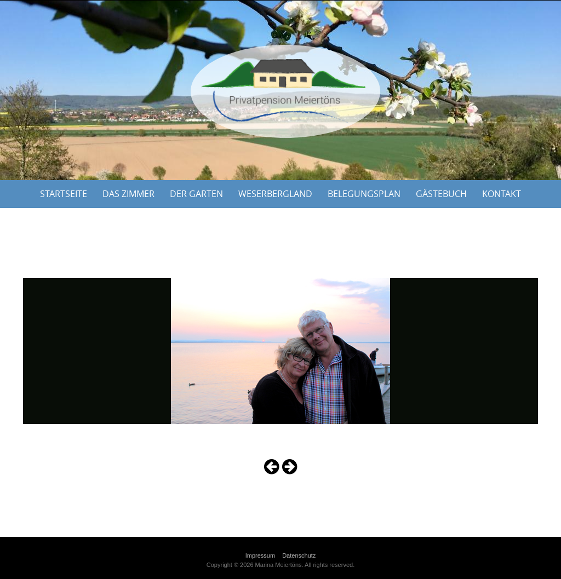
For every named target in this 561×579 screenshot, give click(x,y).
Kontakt (501, 194)
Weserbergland (275, 194)
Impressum (260, 555)
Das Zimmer (128, 194)
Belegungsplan (364, 194)
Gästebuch (441, 194)
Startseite (63, 194)
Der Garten (196, 194)
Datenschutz (299, 555)
